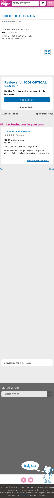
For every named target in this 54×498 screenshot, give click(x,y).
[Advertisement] (27, 267)
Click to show (18, 140)
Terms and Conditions (20, 487)
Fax (16, 143)
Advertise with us (29, 490)
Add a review (27, 100)
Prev (2, 169)
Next (51, 169)
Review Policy (14, 490)
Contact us (43, 490)
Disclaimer (49, 487)
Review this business (38, 160)
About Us (4, 487)
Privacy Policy (37, 487)
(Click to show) (13, 33)
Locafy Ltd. (24, 495)
